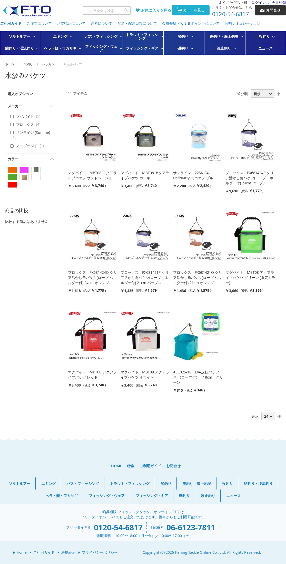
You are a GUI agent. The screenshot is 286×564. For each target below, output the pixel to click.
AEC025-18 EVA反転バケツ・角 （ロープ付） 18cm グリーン (198, 377)
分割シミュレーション (243, 23)
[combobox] (107, 10)
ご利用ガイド (11, 23)
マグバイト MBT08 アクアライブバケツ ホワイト (145, 375)
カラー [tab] (13, 158)
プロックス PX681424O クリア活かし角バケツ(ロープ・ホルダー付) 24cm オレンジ (92, 277)
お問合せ (173, 465)
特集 (130, 465)
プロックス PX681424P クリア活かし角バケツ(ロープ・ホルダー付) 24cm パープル (249, 177)
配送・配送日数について (137, 23)
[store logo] (27, 11)
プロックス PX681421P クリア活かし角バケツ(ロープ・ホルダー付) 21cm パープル (145, 277)
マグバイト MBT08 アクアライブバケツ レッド (92, 375)
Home (22, 552)
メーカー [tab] (15, 106)
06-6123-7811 (190, 527)
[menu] (143, 43)
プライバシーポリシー (100, 552)
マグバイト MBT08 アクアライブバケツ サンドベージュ (92, 175)
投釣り (29, 64)
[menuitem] (20, 36)
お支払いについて (71, 23)
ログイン (258, 2)
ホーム (10, 64)
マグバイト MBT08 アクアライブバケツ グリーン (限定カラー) (250, 277)
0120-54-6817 (230, 14)
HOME (116, 465)
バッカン (48, 64)
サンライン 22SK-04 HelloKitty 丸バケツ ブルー (195, 175)
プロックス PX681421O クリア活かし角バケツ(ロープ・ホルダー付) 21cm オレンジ (197, 277)
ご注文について (39, 23)
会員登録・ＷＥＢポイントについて (191, 23)
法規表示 (68, 552)
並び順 (242, 93)
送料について (101, 23)
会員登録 (279, 2)
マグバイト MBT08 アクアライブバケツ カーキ (145, 175)
